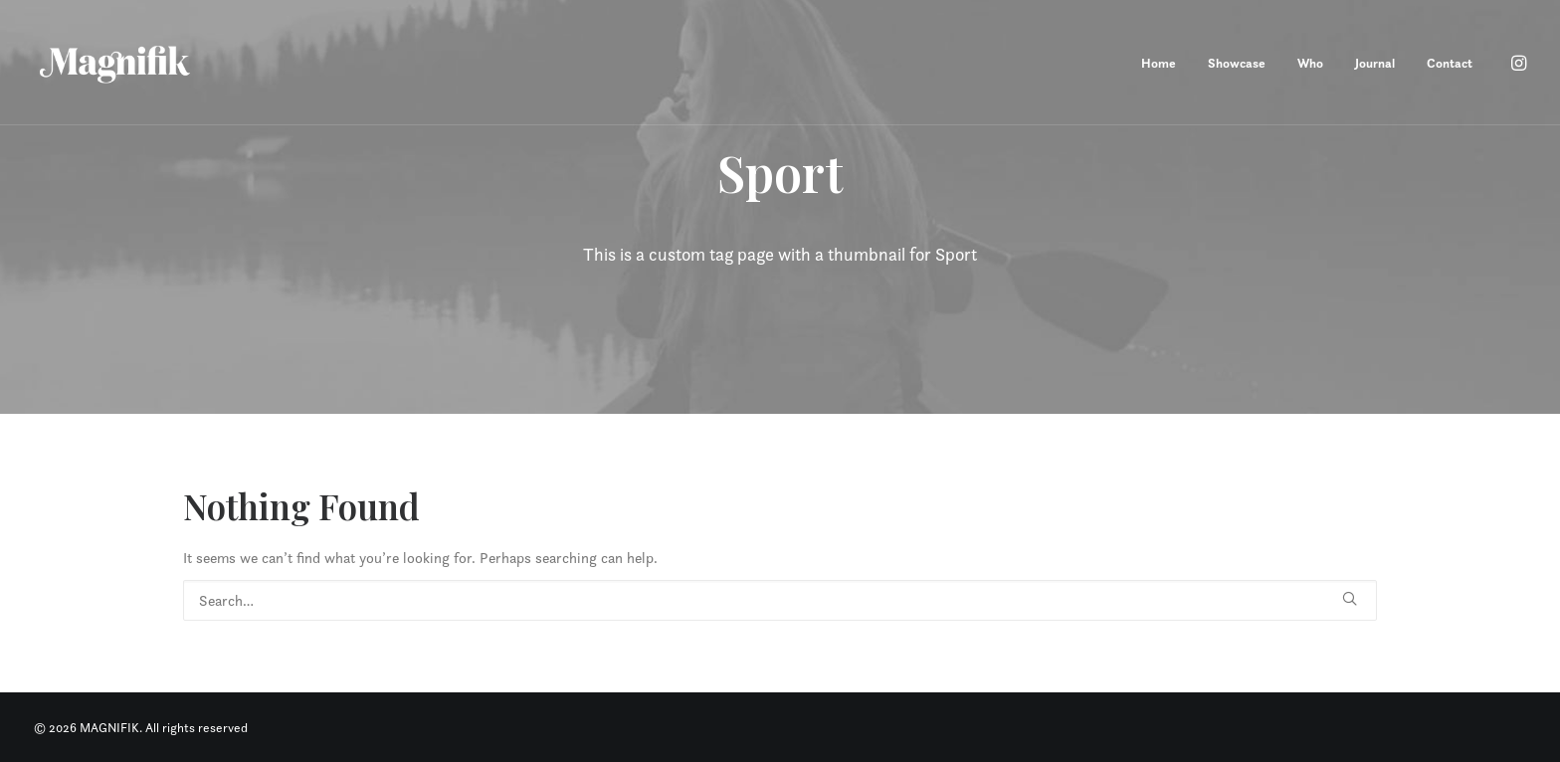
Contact (1449, 63)
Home (1158, 63)
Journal (1375, 63)
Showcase (1237, 63)
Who (1310, 63)
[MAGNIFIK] (116, 63)
